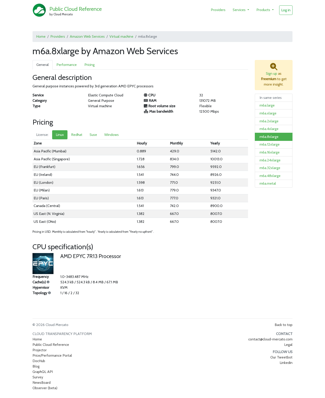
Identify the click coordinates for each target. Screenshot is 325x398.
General (42, 65)
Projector (39, 350)
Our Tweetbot (281, 357)
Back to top (283, 325)
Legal (288, 344)
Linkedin (286, 363)
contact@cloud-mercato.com (270, 339)
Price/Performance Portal (52, 355)
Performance (66, 65)
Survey (37, 377)
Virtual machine (121, 36)
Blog (35, 366)
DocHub (38, 361)
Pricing (89, 65)
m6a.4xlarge (269, 129)
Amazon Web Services (87, 36)
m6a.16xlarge (270, 152)
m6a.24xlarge (270, 160)
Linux (60, 135)
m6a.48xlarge (270, 176)
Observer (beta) (44, 388)
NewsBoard (41, 382)
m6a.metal (268, 183)
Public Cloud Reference (75, 9)
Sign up (271, 73)
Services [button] (239, 10)
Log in (285, 10)
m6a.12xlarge (270, 144)
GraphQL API (42, 372)
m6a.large (267, 105)
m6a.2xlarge (269, 121)
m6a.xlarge (268, 113)
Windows (111, 135)
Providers (218, 10)
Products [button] (263, 10)
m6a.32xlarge (270, 168)
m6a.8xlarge (269, 137)
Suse (93, 135)
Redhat (76, 135)
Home (41, 36)
